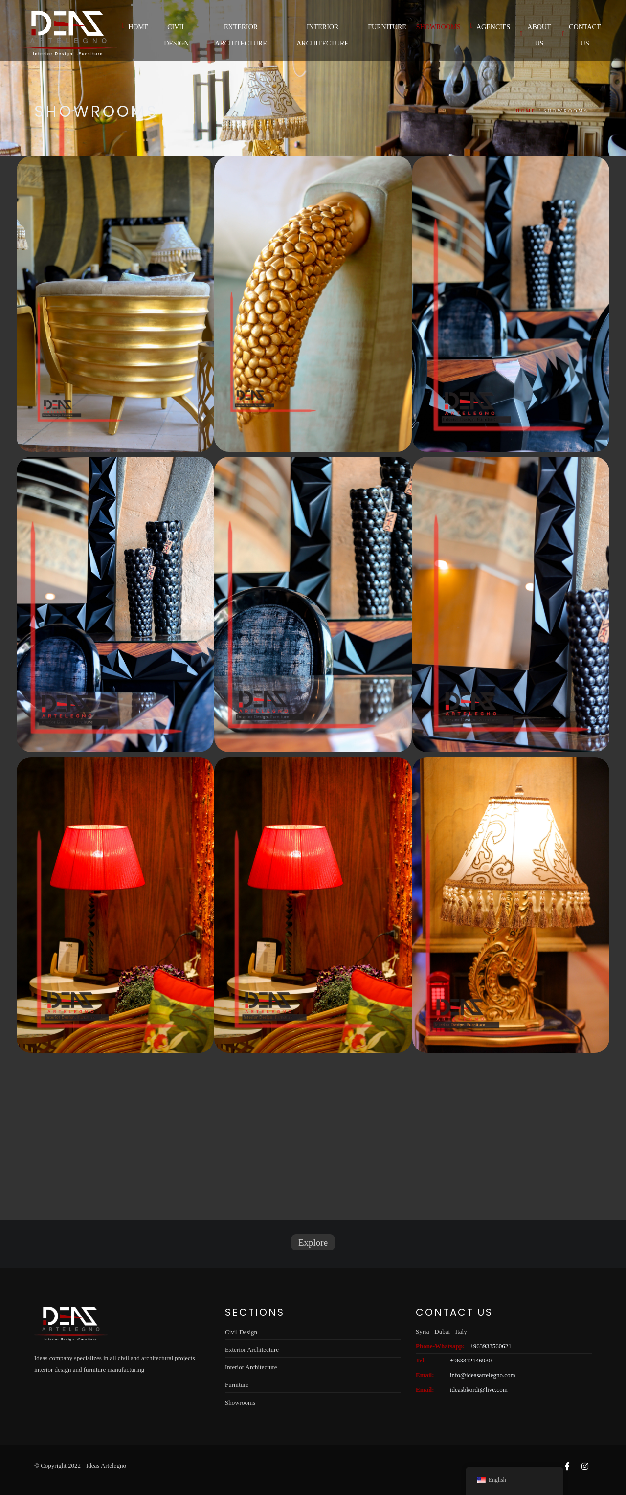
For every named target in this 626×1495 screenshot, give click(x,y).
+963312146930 (471, 1360)
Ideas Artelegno (106, 1465)
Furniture (387, 27)
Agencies (490, 26)
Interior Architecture (322, 35)
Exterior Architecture (241, 35)
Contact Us (581, 35)
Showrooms (438, 27)
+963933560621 (490, 1346)
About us (535, 35)
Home (135, 26)
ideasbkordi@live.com (479, 1389)
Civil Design (176, 35)
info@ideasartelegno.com (482, 1375)
